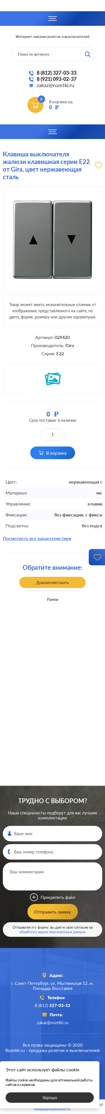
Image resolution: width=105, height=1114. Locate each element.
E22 (60, 353)
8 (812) (52, 1005)
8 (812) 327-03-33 (56, 73)
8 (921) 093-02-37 (56, 79)
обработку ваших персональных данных (52, 932)
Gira (70, 345)
